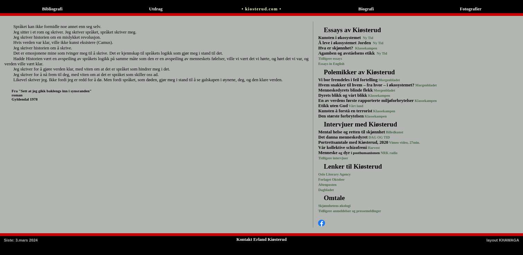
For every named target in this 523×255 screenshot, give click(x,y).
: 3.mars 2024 (21, 240)
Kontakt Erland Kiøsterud (261, 239)
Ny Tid (367, 38)
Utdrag (157, 9)
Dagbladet (326, 190)
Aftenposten (327, 185)
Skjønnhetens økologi (334, 206)
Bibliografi (52, 9)
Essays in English (331, 64)
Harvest (373, 148)
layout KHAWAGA (502, 240)
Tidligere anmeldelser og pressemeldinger (349, 211)
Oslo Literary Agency (334, 174)
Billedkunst (394, 132)
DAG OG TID (379, 137)
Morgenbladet (389, 80)
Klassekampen (365, 48)
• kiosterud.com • (261, 9)
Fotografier (471, 9)
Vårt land (355, 106)
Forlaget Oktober (331, 179)
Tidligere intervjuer (333, 158)
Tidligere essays (330, 58)
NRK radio (388, 153)
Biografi (366, 9)
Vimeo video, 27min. (404, 142)
